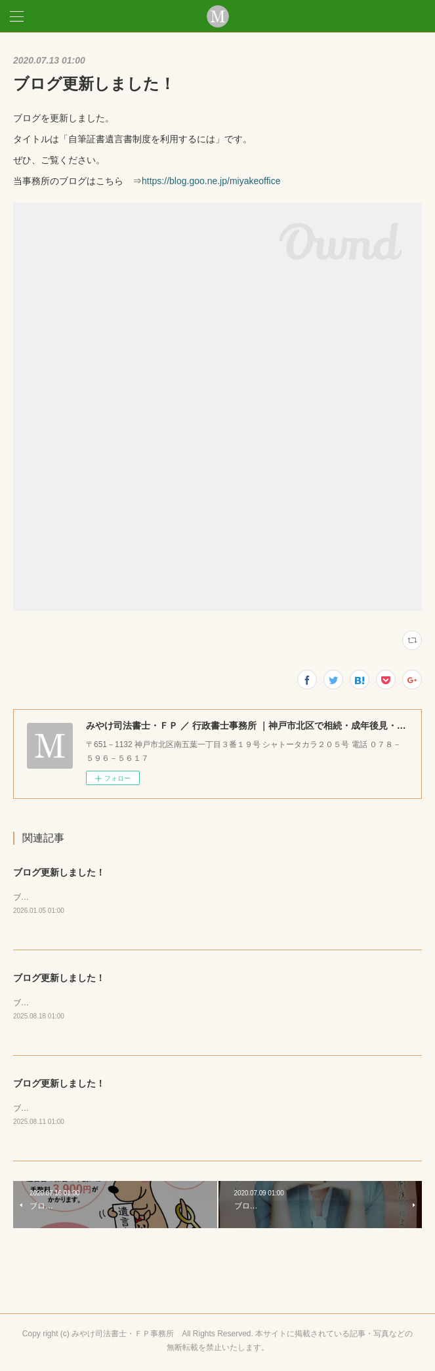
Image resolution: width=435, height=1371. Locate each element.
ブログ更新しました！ (59, 872)
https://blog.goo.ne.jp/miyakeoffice (211, 181)
